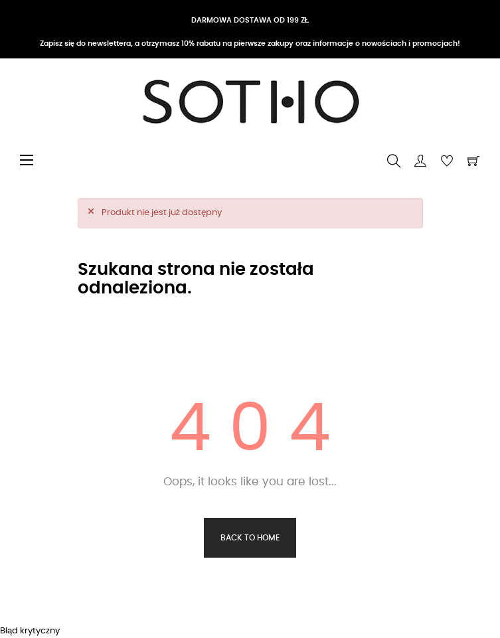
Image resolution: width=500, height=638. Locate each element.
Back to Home (250, 538)
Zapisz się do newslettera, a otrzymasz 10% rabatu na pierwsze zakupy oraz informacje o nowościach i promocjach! (250, 43)
